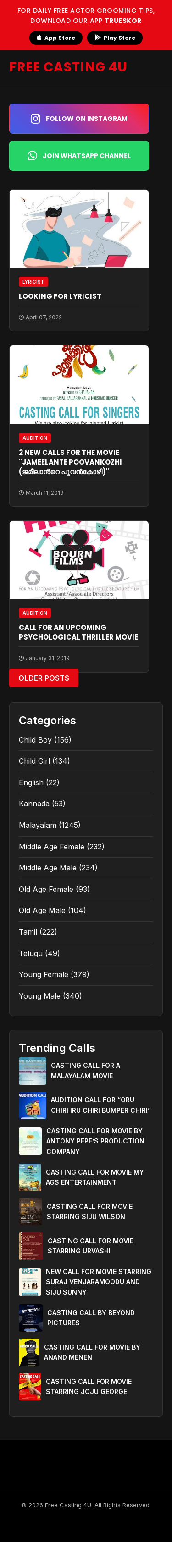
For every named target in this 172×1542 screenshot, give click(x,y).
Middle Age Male (48, 867)
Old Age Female (46, 889)
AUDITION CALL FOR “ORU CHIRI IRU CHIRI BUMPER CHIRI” (101, 1105)
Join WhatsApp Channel (79, 155)
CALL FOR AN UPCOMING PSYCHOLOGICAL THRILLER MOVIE (78, 632)
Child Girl (34, 761)
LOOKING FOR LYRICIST (60, 296)
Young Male (40, 996)
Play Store (114, 38)
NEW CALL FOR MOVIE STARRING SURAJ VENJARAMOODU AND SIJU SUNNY (98, 1282)
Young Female (43, 974)
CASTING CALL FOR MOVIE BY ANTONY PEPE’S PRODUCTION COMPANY (95, 1141)
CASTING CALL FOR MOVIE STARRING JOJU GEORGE (89, 1386)
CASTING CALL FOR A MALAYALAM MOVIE (85, 1070)
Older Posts (43, 678)
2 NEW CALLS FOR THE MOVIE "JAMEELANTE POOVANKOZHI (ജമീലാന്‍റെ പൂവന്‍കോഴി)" (70, 462)
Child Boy (35, 739)
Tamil (28, 931)
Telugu (31, 953)
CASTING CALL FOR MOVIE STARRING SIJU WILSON (90, 1211)
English (31, 782)
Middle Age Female (51, 846)
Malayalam (37, 825)
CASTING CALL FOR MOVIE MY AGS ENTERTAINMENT (95, 1177)
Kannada (34, 803)
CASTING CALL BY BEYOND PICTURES (91, 1318)
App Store (56, 38)
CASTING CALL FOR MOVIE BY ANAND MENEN (92, 1352)
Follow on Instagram (79, 118)
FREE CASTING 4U (68, 67)
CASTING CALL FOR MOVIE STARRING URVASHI (90, 1246)
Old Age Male (42, 910)
